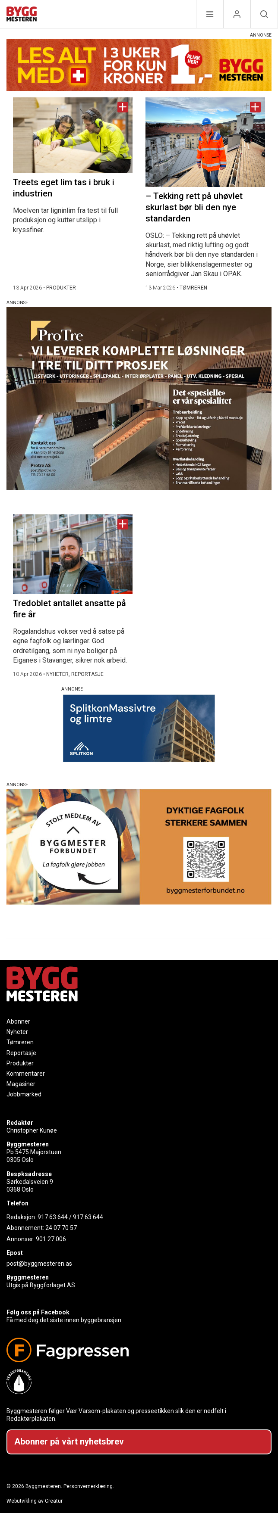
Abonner (18, 1021)
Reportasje (21, 1052)
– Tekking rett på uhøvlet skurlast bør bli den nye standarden (194, 207)
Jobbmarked (23, 1094)
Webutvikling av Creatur (34, 1501)
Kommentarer (25, 1073)
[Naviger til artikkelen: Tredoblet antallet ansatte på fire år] (73, 554)
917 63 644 (53, 1217)
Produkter (20, 1063)
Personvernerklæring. (88, 1486)
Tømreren (20, 1042)
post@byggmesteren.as (39, 1263)
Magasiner (20, 1083)
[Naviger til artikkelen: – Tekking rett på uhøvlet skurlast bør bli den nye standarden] (205, 142)
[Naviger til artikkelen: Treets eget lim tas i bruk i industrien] (73, 135)
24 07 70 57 (61, 1227)
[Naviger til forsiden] (21, 15)
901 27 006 (51, 1239)
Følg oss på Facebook (38, 1312)
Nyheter (17, 1031)
